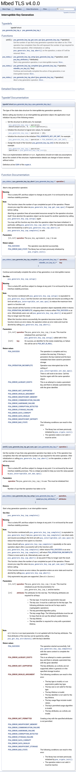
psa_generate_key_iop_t (31, 30)
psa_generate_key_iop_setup (24, 57)
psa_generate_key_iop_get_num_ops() (48, 207)
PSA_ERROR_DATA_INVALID (19, 414)
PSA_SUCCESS (14, 245)
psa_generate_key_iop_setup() (22, 218)
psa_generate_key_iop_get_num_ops (27, 40)
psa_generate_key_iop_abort (24, 77)
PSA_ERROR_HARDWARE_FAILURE (21, 401)
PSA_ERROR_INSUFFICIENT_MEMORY (22, 395)
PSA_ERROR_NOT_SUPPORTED (20, 388)
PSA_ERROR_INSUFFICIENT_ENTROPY (23, 417)
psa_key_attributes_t (21, 59)
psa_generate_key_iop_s (11, 30)
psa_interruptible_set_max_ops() (34, 300)
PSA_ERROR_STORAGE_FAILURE (20, 407)
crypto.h (28, 164)
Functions (72, 12)
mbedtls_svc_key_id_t (21, 68)
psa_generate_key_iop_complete (25, 66)
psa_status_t (7, 57)
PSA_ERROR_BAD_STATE (17, 248)
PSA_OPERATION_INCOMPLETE (20, 309)
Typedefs (66, 12)
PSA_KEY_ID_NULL (45, 342)
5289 (17, 164)
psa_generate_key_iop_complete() (23, 230)
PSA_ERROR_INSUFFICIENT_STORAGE (23, 742)
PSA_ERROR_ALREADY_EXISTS (20, 380)
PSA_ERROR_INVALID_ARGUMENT (21, 392)
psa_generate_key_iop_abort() (27, 50)
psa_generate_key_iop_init (32, 150)
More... (23, 53)
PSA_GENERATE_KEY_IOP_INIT (48, 136)
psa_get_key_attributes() (20, 634)
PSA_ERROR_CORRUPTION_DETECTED (23, 404)
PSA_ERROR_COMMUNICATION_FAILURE (24, 398)
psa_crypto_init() (36, 251)
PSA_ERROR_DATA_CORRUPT (19, 411)
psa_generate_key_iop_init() (43, 143)
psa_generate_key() (17, 297)
